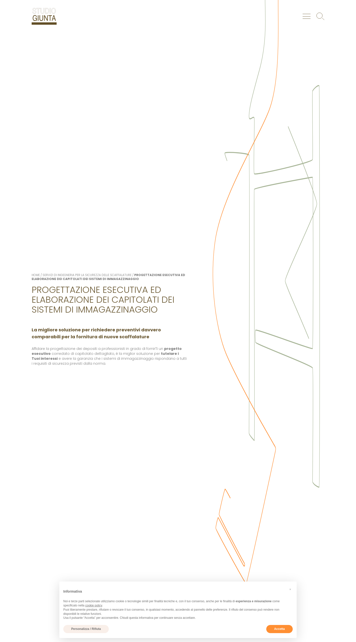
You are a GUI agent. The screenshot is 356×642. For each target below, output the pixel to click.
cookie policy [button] (93, 605)
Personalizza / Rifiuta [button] (86, 629)
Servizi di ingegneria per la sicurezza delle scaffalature (87, 275)
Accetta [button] (279, 629)
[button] (290, 589)
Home (36, 275)
